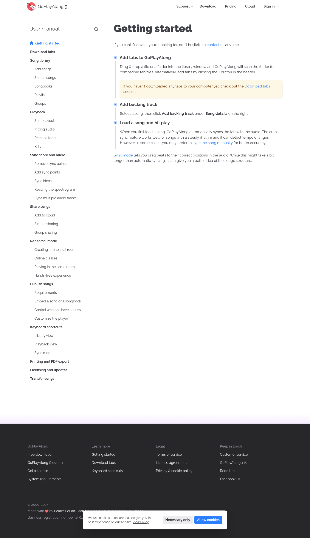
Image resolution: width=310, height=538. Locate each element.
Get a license (38, 471)
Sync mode (123, 155)
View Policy (141, 522)
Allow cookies (208, 520)
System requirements (45, 479)
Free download (39, 454)
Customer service (234, 454)
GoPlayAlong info (233, 463)
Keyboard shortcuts (107, 471)
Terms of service (169, 454)
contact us (215, 45)
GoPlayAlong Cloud (46, 463)
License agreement (171, 463)
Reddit (228, 471)
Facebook (230, 479)
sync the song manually (213, 143)
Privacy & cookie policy (174, 471)
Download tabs (257, 86)
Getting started (103, 454)
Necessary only (177, 520)
